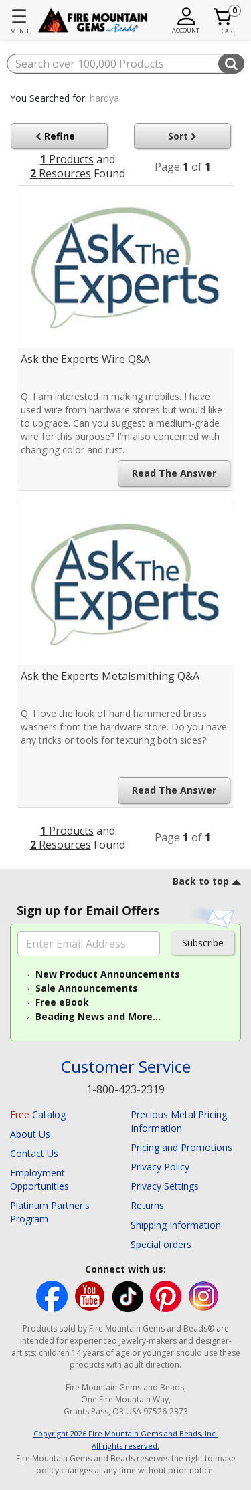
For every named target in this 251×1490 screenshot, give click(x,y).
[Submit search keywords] (231, 64)
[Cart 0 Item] (223, 16)
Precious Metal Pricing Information (179, 1121)
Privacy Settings (165, 1186)
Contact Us (34, 1153)
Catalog (38, 1114)
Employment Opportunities (39, 1179)
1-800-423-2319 (125, 1089)
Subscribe (203, 942)
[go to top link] (207, 883)
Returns (147, 1205)
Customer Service (126, 1067)
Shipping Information (176, 1224)
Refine (58, 136)
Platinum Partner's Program (50, 1212)
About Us (30, 1134)
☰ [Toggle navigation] (19, 16)
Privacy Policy (160, 1166)
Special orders (161, 1244)
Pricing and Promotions (181, 1147)
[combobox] (125, 64)
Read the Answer (174, 473)
